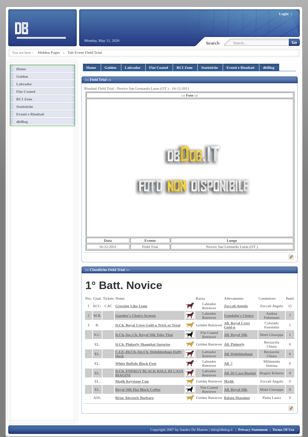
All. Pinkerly (234, 344)
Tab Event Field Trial (84, 52)
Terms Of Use (283, 429)
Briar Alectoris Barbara (134, 398)
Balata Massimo (237, 398)
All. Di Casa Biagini (240, 373)
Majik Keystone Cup (132, 381)
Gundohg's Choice (239, 315)
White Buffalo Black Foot (135, 363)
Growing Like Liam (131, 306)
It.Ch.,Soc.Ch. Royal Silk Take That (144, 335)
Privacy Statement (253, 429)
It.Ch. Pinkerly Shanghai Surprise (142, 344)
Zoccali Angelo (236, 306)
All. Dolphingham (238, 354)
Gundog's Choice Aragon (135, 315)
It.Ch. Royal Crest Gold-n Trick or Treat (147, 325)
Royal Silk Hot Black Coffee (137, 389)
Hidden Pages (49, 52)
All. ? (228, 363)
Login (284, 14)
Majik (229, 381)
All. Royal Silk (235, 335)
